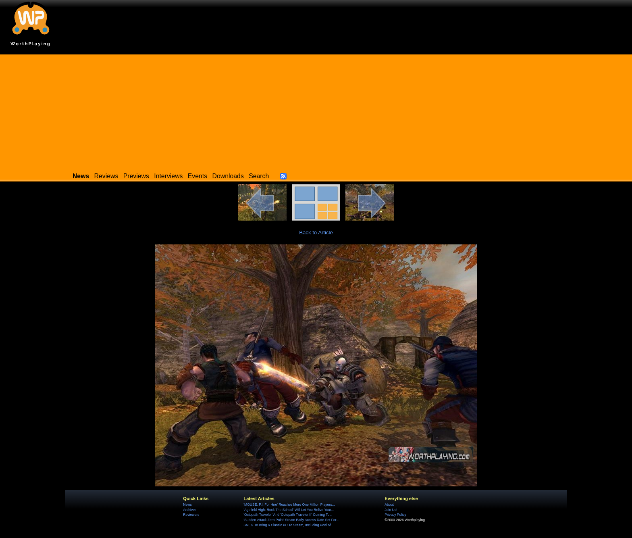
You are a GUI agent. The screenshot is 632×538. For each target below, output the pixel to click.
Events (197, 176)
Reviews (106, 176)
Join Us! (391, 510)
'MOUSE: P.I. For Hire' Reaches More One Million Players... (289, 505)
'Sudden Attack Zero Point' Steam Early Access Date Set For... (291, 520)
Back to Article (316, 232)
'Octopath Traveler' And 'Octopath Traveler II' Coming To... (287, 515)
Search (259, 176)
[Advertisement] (316, 110)
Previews (136, 176)
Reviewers (191, 515)
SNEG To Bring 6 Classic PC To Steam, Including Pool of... (288, 525)
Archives (189, 510)
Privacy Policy (395, 515)
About (389, 505)
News (187, 505)
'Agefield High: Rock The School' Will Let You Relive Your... (288, 510)
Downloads (228, 176)
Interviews (168, 176)
